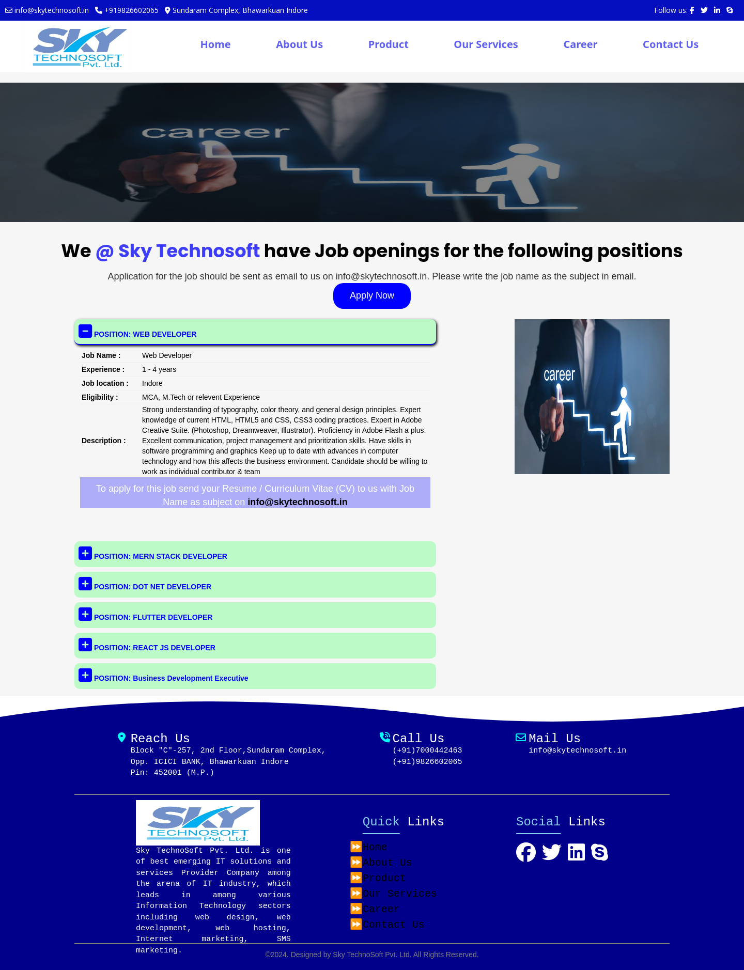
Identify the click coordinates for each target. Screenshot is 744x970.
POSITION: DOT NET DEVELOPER (145, 583)
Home (215, 44)
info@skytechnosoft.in (297, 502)
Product (388, 44)
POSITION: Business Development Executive (164, 675)
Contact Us (671, 44)
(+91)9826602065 (427, 762)
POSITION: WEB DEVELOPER (137, 331)
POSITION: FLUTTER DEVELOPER (145, 614)
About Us (299, 44)
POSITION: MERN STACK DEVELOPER (153, 553)
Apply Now (372, 295)
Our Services (486, 44)
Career (580, 44)
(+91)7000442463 (427, 750)
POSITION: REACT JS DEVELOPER (147, 644)
